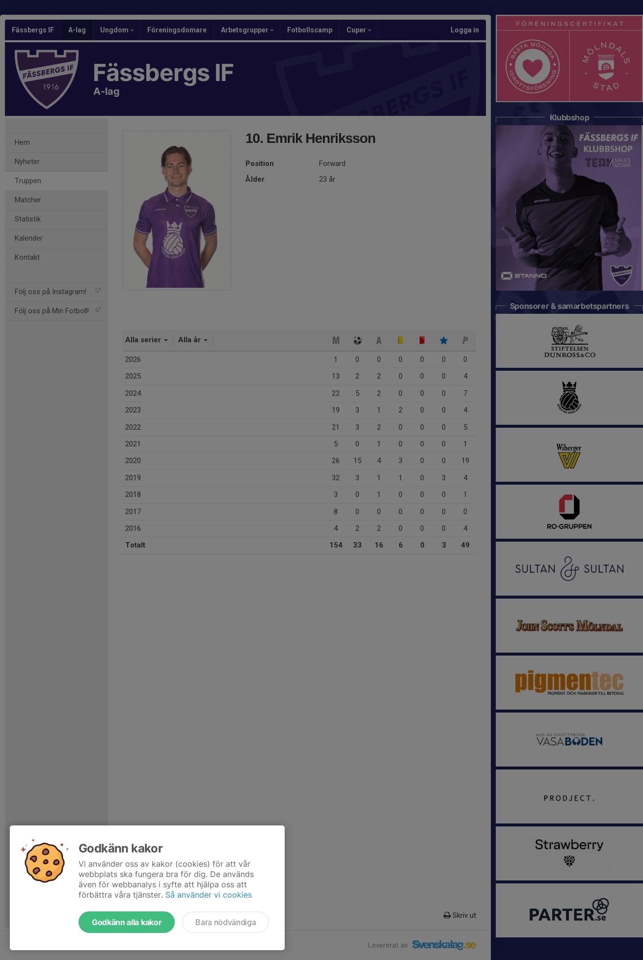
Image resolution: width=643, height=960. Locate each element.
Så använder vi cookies (208, 895)
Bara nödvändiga (225, 922)
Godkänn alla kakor (126, 922)
